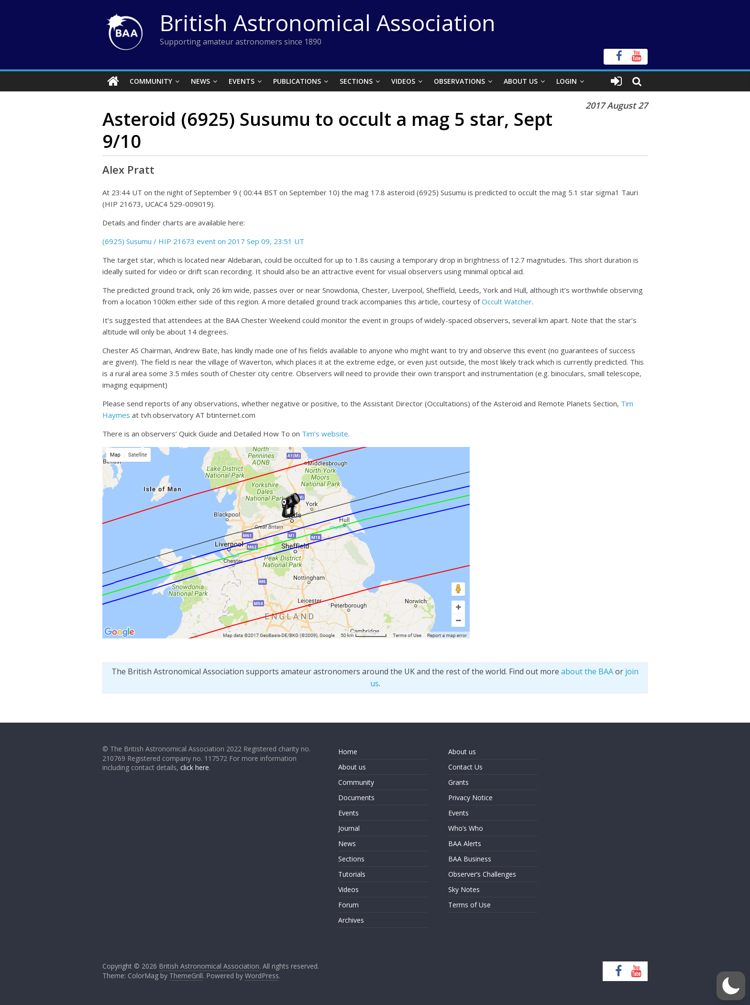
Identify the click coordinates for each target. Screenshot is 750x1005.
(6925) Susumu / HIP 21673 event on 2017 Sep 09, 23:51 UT (203, 241)
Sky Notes (464, 889)
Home (347, 751)
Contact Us (465, 766)
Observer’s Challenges (482, 874)
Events (241, 81)
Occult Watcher (507, 301)
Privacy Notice (470, 797)
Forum (348, 904)
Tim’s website (325, 433)
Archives (351, 920)
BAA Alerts (464, 843)
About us (352, 766)
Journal (349, 828)
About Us (521, 81)
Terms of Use (469, 904)
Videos (403, 81)
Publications (297, 81)
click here (194, 767)
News (200, 81)
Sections (356, 81)
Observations (459, 81)
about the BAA (587, 671)
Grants (458, 782)
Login (566, 81)
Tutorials (351, 874)
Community (151, 81)
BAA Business (469, 858)
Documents (356, 797)
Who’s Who (465, 828)
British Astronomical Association (328, 22)
